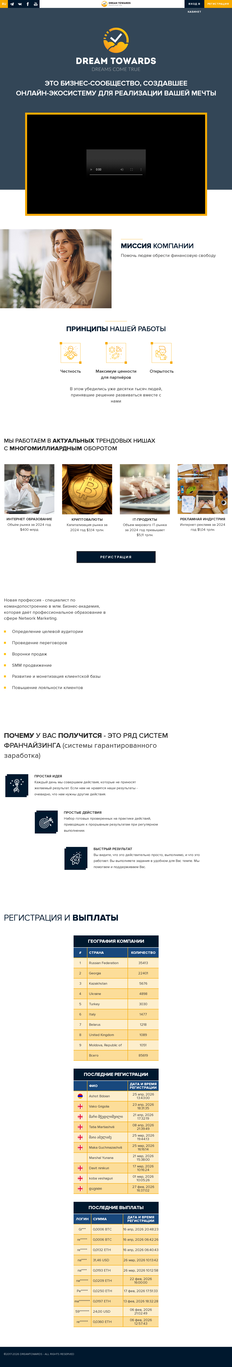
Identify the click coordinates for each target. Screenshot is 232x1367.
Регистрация (218, 4)
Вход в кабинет (194, 5)
